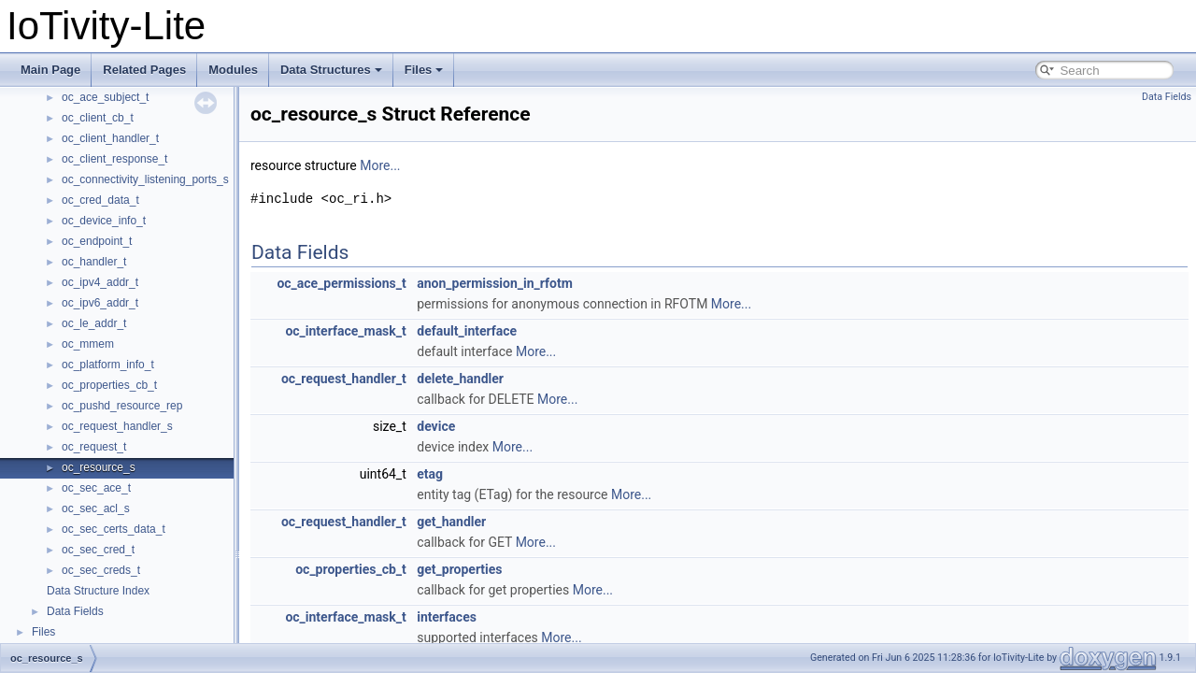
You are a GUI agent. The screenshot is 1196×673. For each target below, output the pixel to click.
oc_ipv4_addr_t (100, 282)
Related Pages (144, 70)
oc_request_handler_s (117, 426)
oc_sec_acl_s (96, 508)
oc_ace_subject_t (105, 97)
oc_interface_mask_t (345, 330)
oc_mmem (88, 344)
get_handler (451, 521)
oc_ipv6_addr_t (100, 302)
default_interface (467, 330)
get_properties (459, 569)
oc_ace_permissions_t (341, 283)
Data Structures (331, 70)
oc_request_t (94, 446)
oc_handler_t (94, 261)
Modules (233, 70)
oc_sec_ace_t (96, 487)
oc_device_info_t (104, 220)
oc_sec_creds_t (101, 570)
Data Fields (75, 611)
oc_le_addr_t (94, 323)
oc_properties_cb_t (109, 385)
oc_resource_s (98, 467)
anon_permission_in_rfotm (495, 283)
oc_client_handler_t (110, 138)
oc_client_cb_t (98, 117)
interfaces (447, 616)
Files (424, 70)
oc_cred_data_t (100, 200)
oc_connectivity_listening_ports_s (145, 179)
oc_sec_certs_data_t (113, 529)
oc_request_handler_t (343, 378)
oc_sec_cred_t (98, 549)
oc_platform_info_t (108, 364)
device (436, 426)
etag (430, 473)
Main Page (50, 70)
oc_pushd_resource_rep (122, 405)
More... (380, 165)
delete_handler (460, 378)
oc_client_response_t (114, 158)
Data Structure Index (98, 590)
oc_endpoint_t (97, 241)
